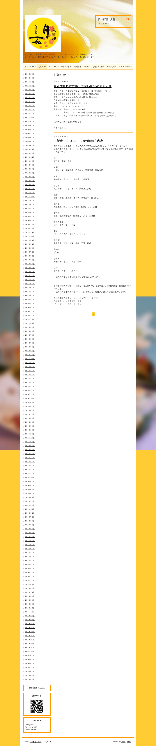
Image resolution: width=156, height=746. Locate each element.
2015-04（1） (30, 493)
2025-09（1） (30, 90)
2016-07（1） (30, 450)
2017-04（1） (30, 426)
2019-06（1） (30, 339)
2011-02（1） (30, 643)
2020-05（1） (30, 299)
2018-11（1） (30, 359)
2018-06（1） (30, 374)
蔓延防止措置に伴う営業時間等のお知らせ (83, 86)
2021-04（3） (30, 264)
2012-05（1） (30, 600)
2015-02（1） (30, 501)
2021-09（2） (30, 244)
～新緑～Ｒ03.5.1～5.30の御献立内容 (78, 141)
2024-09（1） (30, 125)
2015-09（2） (30, 481)
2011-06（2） (30, 628)
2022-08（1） (30, 208)
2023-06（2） (30, 173)
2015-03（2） (30, 497)
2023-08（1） (30, 169)
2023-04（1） (30, 177)
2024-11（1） (30, 117)
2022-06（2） (30, 212)
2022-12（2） (30, 192)
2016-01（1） (30, 469)
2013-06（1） (30, 556)
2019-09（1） (30, 327)
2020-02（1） (30, 311)
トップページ (30, 67)
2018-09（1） (30, 367)
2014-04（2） (30, 525)
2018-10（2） (30, 363)
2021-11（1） (30, 236)
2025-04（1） (30, 105)
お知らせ (42, 67)
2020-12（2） (30, 280)
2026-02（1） (30, 74)
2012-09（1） (30, 588)
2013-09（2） (30, 548)
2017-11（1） (30, 398)
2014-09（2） (30, 513)
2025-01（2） (30, 113)
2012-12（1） (30, 580)
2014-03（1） (30, 529)
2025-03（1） (30, 109)
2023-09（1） (30, 165)
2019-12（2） (30, 319)
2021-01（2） (30, 276)
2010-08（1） (30, 663)
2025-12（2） (30, 82)
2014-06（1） (30, 521)
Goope (123, 742)
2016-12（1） (30, 434)
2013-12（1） (30, 541)
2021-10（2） (30, 240)
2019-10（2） (30, 323)
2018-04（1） (30, 382)
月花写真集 (111, 67)
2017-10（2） (30, 402)
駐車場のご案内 (64, 67)
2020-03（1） (30, 307)
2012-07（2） (30, 592)
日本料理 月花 (35, 742)
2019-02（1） (30, 351)
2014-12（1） (30, 505)
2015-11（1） (30, 477)
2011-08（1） (30, 620)
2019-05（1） (30, 343)
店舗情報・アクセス (82, 67)
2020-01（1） (30, 315)
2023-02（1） (30, 185)
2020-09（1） (30, 287)
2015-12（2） (30, 473)
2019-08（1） (30, 331)
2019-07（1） (30, 335)
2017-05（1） (30, 422)
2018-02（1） (30, 386)
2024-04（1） (30, 145)
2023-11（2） (30, 157)
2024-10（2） (30, 121)
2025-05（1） (30, 102)
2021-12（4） (30, 232)
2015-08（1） (30, 485)
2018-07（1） (30, 370)
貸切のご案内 (98, 67)
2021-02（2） (30, 272)
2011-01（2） (30, 647)
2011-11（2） (30, 612)
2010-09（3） (30, 659)
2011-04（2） (30, 635)
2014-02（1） (30, 533)
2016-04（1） (30, 461)
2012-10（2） (30, 584)
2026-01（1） (30, 78)
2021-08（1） (30, 248)
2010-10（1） (30, 655)
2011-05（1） (30, 632)
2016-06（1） (30, 454)
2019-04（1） (30, 347)
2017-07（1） (30, 414)
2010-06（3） (30, 671)
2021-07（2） (30, 252)
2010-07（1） (30, 667)
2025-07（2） (30, 94)
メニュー (52, 67)
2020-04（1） (30, 303)
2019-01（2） (30, 355)
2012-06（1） (30, 596)
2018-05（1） (30, 378)
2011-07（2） (30, 624)
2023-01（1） (30, 189)
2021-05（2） (30, 260)
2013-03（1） (30, 568)
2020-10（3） (30, 283)
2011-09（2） (30, 616)
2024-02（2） (30, 149)
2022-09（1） (30, 204)
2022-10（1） (30, 200)
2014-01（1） (30, 537)
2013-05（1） (30, 560)
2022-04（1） (30, 216)
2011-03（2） (30, 639)
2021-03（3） (30, 268)
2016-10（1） (30, 442)
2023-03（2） (30, 181)
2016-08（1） (30, 446)
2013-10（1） (30, 545)
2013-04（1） (30, 564)
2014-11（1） (30, 509)
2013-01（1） (30, 576)
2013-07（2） (30, 552)
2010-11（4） (30, 651)
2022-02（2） (30, 224)
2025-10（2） (30, 86)
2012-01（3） (30, 608)
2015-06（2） (30, 489)
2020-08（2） (30, 291)
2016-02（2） (30, 465)
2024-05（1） (30, 141)
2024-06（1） (30, 137)
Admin (129, 742)
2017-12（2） (30, 394)
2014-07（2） (30, 517)
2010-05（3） (30, 675)
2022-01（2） (30, 228)
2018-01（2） (30, 390)
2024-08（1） (30, 129)
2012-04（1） (30, 604)
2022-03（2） (30, 220)
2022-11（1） (30, 196)
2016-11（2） (30, 438)
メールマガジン (125, 67)
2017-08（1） (30, 410)
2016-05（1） (30, 457)
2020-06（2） (30, 295)
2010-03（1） (30, 679)
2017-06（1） (30, 418)
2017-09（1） (30, 406)
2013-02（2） (30, 572)
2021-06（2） (30, 256)
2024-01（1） (30, 153)
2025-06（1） (30, 98)
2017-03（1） (30, 430)
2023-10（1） (30, 161)
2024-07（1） (30, 133)
